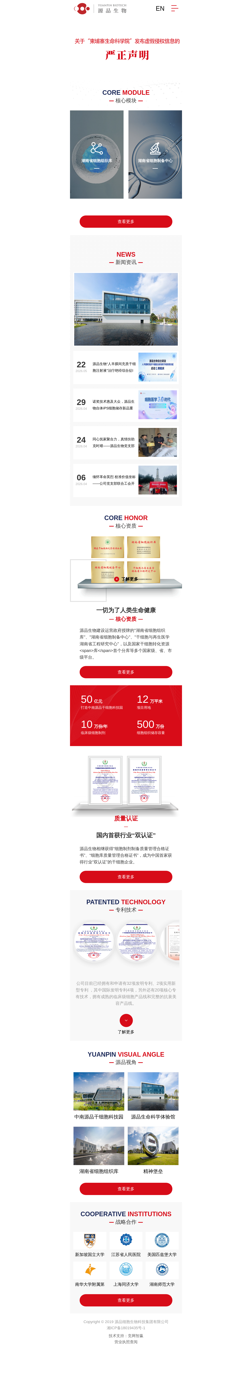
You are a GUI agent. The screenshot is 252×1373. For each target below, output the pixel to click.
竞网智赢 (135, 1336)
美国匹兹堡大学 (162, 1244)
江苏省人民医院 (126, 1244)
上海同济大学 (126, 1274)
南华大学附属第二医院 (89, 1277)
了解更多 (129, 579)
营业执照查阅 (126, 1342)
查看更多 (126, 221)
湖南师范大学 (162, 1274)
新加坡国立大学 (89, 1244)
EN (160, 8)
